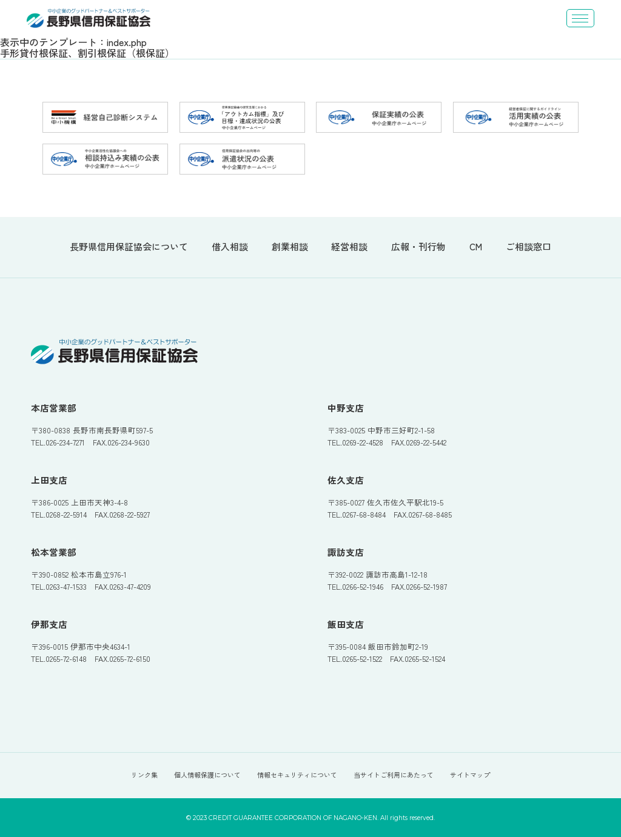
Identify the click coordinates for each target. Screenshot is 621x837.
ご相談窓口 (528, 247)
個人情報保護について (207, 774)
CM (475, 247)
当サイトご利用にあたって (394, 774)
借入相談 (230, 247)
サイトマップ (470, 774)
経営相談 (349, 247)
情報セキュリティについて (297, 774)
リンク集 (144, 774)
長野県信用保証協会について (129, 247)
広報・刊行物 (418, 247)
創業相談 (290, 247)
